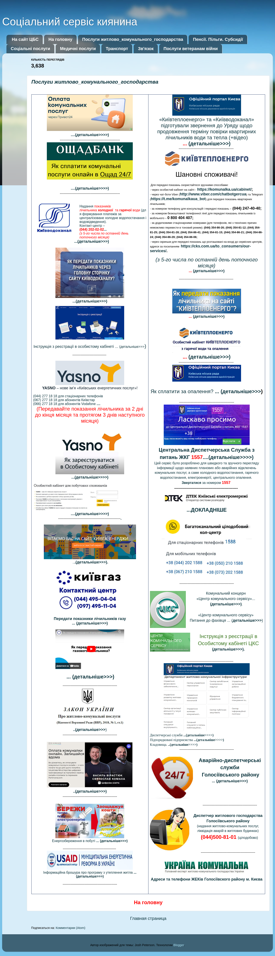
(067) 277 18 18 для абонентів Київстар (64, 400)
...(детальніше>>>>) (89, 477)
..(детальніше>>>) (90, 791)
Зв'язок (146, 48)
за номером (207, 483)
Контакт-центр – (103, 231)
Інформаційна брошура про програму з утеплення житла (89, 874)
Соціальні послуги (30, 48)
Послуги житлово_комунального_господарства (132, 39)
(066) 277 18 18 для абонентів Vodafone (66, 404)
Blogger (178, 945)
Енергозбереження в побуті (90, 841)
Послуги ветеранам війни (190, 48)
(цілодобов (228, 837)
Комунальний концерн (226, 593)
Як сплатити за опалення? (206, 391)
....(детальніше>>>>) (90, 514)
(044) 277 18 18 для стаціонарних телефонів (68, 396)
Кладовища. (173, 744)
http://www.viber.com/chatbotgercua (213, 194)
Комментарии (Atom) (70, 928)
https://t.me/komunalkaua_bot (178, 199)
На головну (60, 39)
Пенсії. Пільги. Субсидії (218, 39)
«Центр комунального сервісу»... (226, 599)
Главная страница (148, 918)
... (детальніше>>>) (90, 623)
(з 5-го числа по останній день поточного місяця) (207, 263)
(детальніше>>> (89, 346)
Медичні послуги (78, 48)
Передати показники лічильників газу (90, 619)
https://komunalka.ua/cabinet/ (224, 189)
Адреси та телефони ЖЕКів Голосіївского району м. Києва (207, 879)
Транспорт (117, 48)
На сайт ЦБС (25, 39)
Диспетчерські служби (182, 735)
